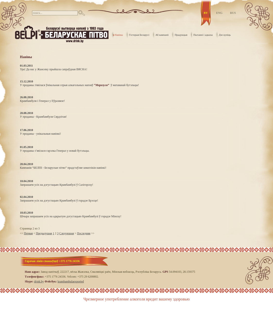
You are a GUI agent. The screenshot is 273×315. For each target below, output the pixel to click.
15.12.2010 (26, 81)
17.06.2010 (26, 130)
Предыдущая (44, 233)
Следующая (66, 233)
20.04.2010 (26, 164)
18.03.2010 (26, 212)
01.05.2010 (26, 147)
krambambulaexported (71, 281)
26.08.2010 (26, 97)
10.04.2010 (26, 181)
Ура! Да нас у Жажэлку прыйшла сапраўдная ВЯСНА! (53, 69)
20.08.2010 (26, 113)
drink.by (39, 281)
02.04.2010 (26, 197)
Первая (28, 233)
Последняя (83, 233)
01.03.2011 (26, 65)
